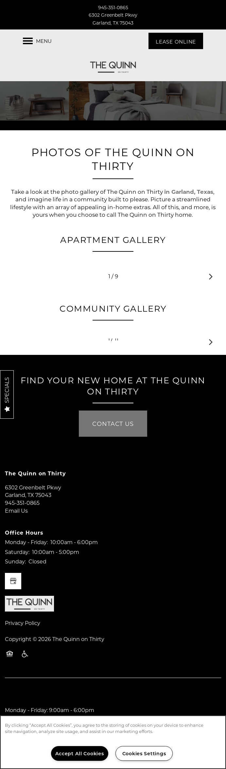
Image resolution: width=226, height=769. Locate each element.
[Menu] (37, 40)
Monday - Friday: (26, 542)
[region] (113, 742)
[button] (175, 41)
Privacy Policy (22, 622)
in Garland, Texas (188, 191)
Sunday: (15, 561)
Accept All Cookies (79, 753)
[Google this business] (13, 581)
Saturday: (17, 551)
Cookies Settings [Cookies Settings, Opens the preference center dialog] (144, 753)
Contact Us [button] (113, 424)
